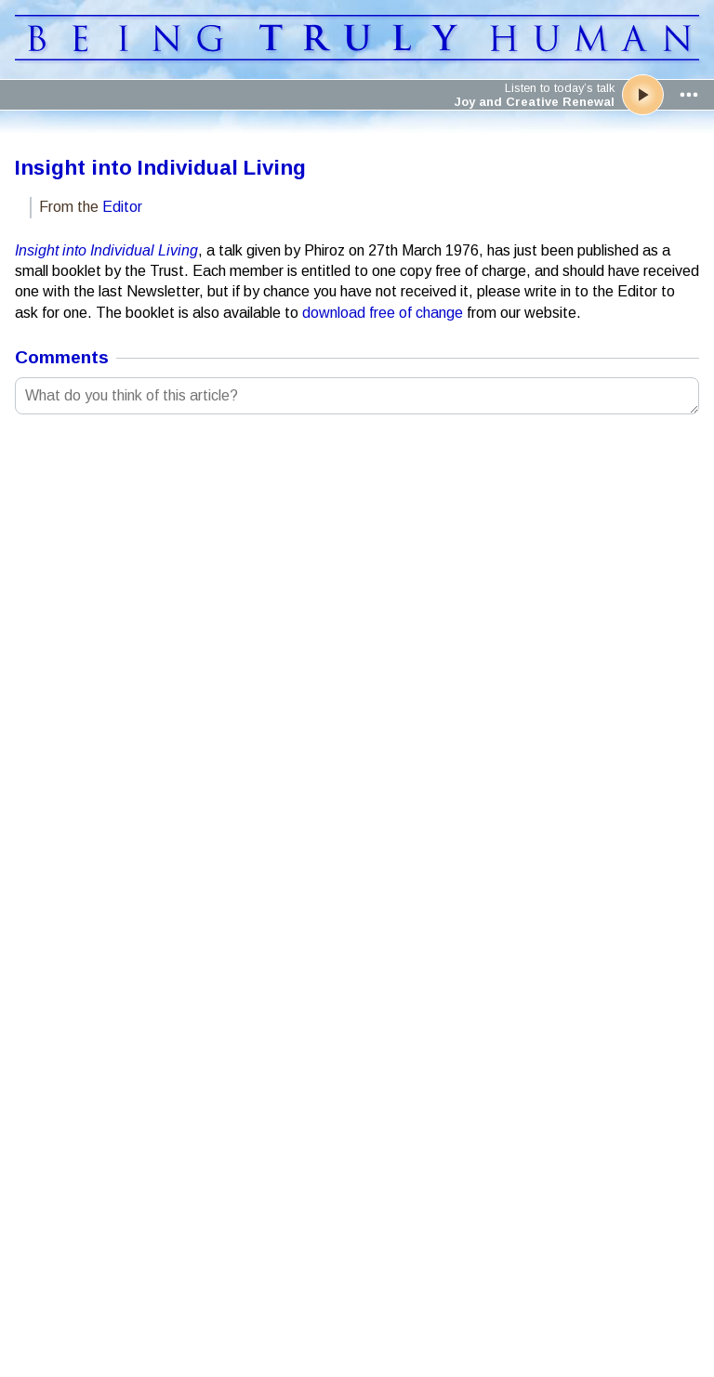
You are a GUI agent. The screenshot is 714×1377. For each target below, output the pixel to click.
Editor (122, 207)
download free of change (382, 313)
